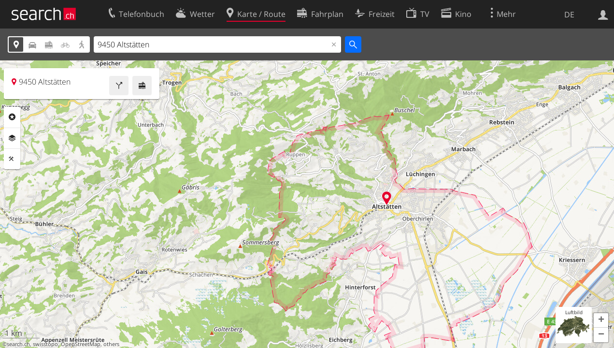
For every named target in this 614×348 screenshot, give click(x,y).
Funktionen (12, 159)
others (111, 344)
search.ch (18, 344)
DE (569, 14)
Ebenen (12, 138)
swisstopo (45, 344)
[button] (601, 320)
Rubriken (12, 117)
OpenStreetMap (80, 344)
